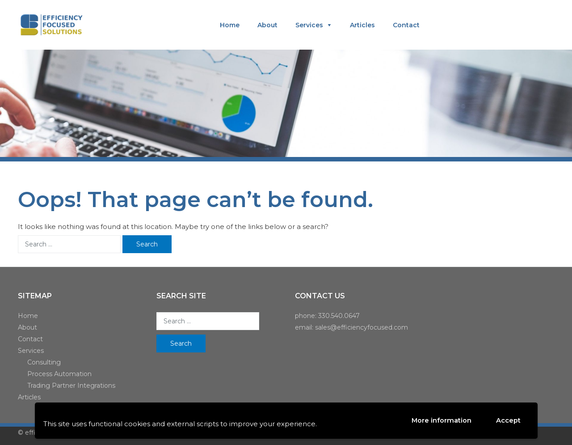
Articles (362, 25)
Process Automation (59, 374)
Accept (508, 420)
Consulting (44, 362)
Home (230, 25)
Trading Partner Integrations (71, 385)
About (267, 25)
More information (441, 420)
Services (309, 25)
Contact (406, 25)
